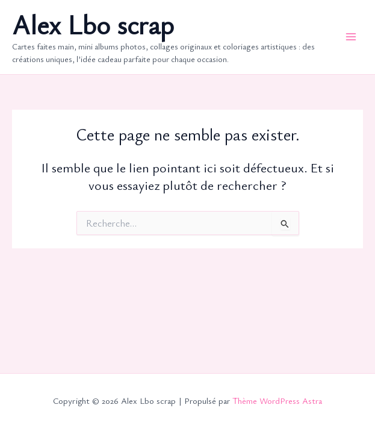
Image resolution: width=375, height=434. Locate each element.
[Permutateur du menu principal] (351, 37)
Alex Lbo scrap (93, 24)
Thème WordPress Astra (277, 400)
